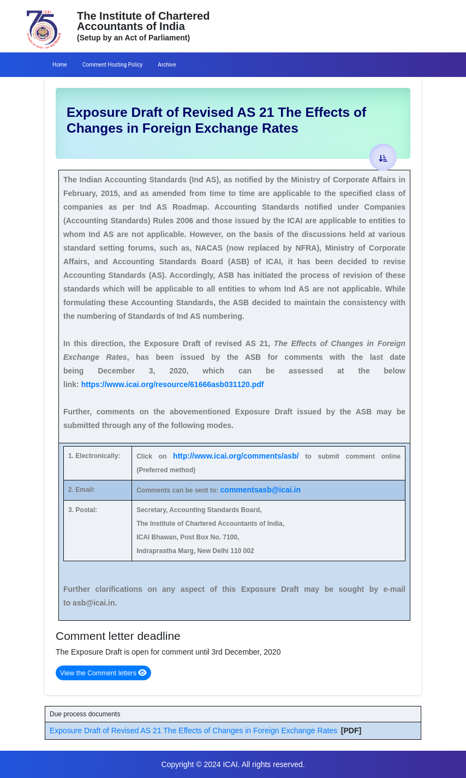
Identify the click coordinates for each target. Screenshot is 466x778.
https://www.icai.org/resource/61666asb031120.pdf (172, 384)
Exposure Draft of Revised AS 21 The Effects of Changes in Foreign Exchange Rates (193, 730)
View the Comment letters (103, 673)
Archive (167, 65)
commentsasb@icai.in (260, 489)
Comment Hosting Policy (112, 65)
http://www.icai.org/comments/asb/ (236, 456)
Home (59, 65)
